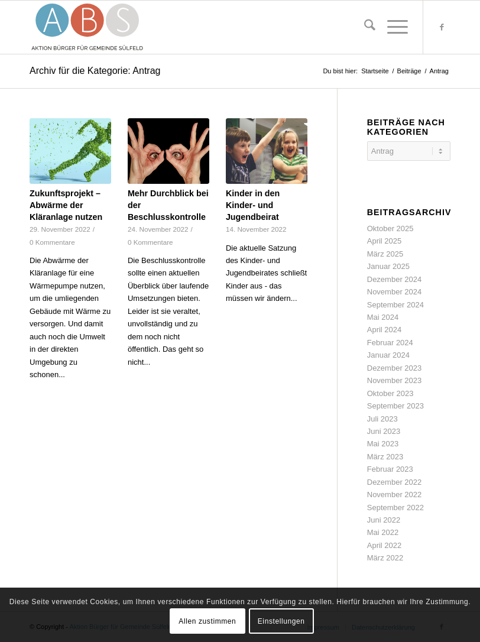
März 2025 (385, 253)
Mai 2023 (382, 443)
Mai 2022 (382, 532)
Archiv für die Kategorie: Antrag (95, 71)
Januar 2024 (388, 355)
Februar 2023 (390, 469)
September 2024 (395, 304)
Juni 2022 (383, 519)
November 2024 (394, 291)
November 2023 (394, 380)
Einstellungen (281, 621)
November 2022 (394, 494)
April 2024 (384, 329)
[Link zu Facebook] (441, 27)
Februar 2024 (390, 342)
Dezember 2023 (394, 368)
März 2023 (385, 456)
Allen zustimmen (207, 621)
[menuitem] (363, 27)
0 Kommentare (52, 242)
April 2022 (384, 545)
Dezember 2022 (394, 482)
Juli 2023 (382, 418)
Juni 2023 (383, 431)
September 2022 (395, 507)
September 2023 (395, 405)
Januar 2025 (388, 266)
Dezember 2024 (394, 279)
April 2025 (384, 240)
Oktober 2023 (390, 393)
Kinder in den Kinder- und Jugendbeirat (253, 205)
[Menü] (391, 27)
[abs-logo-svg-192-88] (87, 27)
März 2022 (385, 557)
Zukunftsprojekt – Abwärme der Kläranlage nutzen (66, 205)
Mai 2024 (382, 317)
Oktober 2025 (390, 228)
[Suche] (363, 27)
